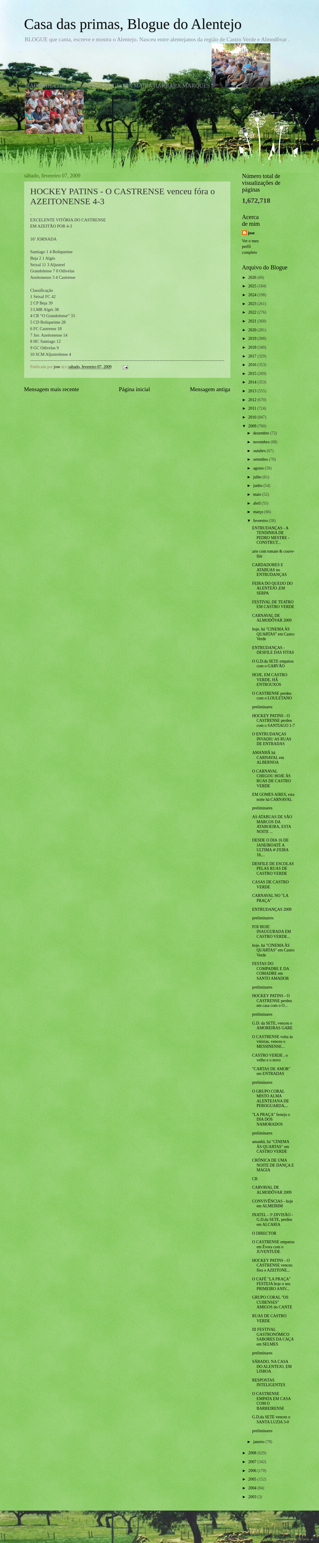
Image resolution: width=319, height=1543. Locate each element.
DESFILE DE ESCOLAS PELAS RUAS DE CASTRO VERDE (273, 869)
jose (251, 233)
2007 (252, 1462)
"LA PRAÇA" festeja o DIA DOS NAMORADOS (271, 1119)
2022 (252, 312)
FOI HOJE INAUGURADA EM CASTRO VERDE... (271, 932)
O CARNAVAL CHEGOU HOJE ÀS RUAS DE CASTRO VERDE (271, 778)
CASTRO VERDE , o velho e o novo (270, 1058)
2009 (252, 426)
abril (257, 503)
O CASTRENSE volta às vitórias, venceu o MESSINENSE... (272, 1042)
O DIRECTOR (264, 1233)
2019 (252, 338)
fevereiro (261, 520)
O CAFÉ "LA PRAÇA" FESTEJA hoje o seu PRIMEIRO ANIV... (271, 1284)
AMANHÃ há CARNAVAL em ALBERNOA (268, 757)
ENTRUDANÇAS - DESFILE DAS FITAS (273, 650)
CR (254, 1179)
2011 (252, 408)
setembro (261, 459)
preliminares (262, 707)
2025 (252, 286)
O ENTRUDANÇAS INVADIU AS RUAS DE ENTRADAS (271, 739)
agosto (259, 468)
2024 (252, 295)
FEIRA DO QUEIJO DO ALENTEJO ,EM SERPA (272, 588)
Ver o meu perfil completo (250, 247)
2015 (252, 373)
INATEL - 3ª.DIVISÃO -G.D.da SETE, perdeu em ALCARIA (272, 1220)
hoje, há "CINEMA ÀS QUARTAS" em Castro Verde (273, 634)
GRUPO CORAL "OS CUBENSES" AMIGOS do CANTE (272, 1302)
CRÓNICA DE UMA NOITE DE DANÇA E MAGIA (273, 1165)
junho (258, 485)
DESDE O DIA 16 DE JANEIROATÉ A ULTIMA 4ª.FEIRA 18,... (270, 847)
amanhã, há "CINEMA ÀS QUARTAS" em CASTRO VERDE (270, 1146)
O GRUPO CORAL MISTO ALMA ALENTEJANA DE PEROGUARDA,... (270, 1098)
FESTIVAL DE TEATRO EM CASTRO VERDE (273, 604)
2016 (252, 365)
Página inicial (134, 389)
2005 (252, 1479)
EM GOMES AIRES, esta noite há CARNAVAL (273, 797)
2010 (252, 417)
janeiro (259, 1442)
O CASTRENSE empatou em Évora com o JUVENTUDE (273, 1247)
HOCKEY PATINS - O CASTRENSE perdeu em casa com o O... (272, 1001)
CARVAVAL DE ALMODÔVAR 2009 (272, 1190)
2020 (252, 330)
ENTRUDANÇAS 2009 (272, 909)
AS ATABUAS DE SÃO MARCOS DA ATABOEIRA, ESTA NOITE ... (272, 824)
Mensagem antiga (210, 389)
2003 (252, 1497)
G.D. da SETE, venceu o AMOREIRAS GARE (272, 1025)
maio (257, 494)
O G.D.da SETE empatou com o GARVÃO (273, 663)
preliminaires (263, 918)
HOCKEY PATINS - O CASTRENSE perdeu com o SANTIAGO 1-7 (273, 721)
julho (257, 477)
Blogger (192, 1531)
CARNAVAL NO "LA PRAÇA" (270, 898)
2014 (252, 382)
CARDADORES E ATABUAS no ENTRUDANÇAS (269, 570)
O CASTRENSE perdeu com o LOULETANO (272, 696)
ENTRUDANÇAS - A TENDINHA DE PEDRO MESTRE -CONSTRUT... (270, 535)
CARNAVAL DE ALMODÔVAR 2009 (272, 618)
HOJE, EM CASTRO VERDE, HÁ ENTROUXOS (269, 680)
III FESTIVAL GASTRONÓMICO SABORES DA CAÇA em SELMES (273, 1336)
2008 (252, 1453)
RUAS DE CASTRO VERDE (269, 1318)
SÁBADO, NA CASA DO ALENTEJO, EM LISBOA (272, 1366)
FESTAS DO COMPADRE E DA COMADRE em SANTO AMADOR (270, 971)
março (258, 512)
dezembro (261, 433)
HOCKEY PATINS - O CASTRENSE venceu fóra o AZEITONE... (272, 1265)
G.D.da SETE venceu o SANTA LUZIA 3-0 (271, 1419)
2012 (252, 400)
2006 (252, 1470)
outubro (260, 451)
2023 (252, 304)
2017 (252, 356)
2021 (252, 321)
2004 (252, 1488)
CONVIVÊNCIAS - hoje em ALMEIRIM (272, 1203)
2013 (252, 391)
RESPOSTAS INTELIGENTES (268, 1382)
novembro (261, 442)
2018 (252, 347)
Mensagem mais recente (51, 389)
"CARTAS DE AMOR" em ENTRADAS (271, 1071)
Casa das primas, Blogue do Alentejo (133, 24)
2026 (252, 277)
